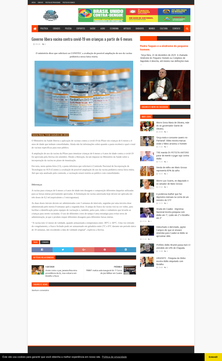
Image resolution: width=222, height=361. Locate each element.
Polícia (68, 28)
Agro (102, 28)
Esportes (80, 28)
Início (33, 2)
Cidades (56, 28)
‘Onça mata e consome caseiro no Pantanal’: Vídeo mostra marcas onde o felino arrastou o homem (171, 140)
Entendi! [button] (213, 357)
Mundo (152, 28)
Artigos (127, 28)
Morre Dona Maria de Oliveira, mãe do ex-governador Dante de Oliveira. (172, 125)
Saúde (92, 28)
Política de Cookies (69, 2)
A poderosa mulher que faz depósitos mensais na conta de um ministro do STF (172, 197)
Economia (114, 28)
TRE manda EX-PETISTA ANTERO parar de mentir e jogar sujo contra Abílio (172, 155)
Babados (140, 28)
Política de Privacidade (52, 2)
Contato (40, 2)
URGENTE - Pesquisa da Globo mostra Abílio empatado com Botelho (171, 261)
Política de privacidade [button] (114, 357)
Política (44, 28)
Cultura (164, 28)
